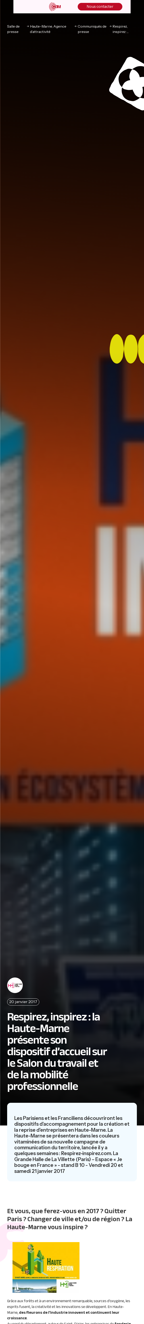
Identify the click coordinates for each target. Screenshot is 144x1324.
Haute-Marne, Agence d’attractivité (48, 29)
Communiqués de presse (92, 29)
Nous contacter (100, 6)
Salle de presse (13, 29)
